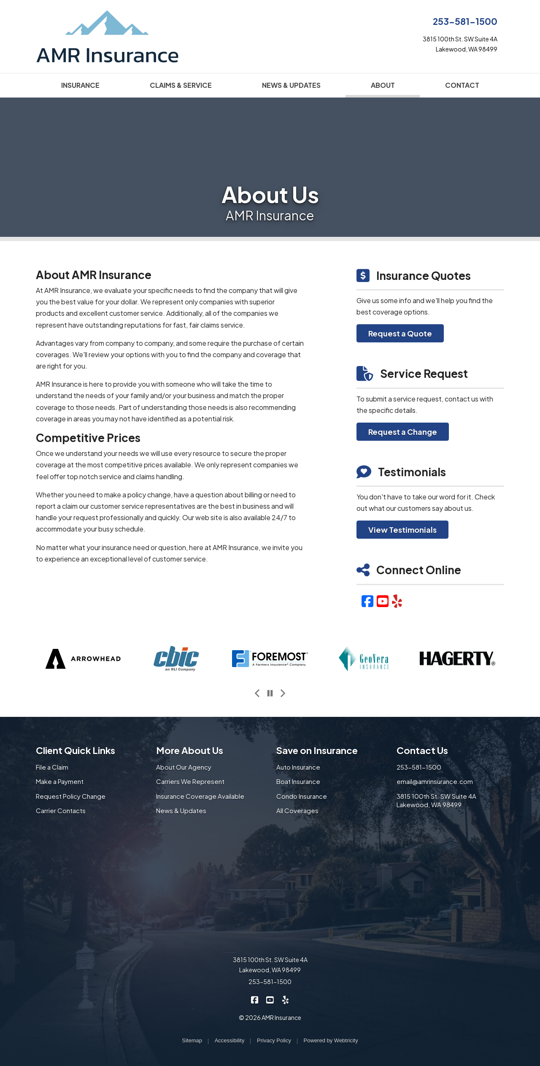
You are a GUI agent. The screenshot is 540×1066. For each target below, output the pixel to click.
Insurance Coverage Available (200, 796)
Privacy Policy (274, 1040)
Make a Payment (60, 781)
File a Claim (52, 767)
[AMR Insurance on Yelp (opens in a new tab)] (285, 999)
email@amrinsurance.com (435, 781)
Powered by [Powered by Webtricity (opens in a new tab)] (331, 1040)
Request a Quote (400, 333)
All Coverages (297, 810)
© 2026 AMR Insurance (270, 1017)
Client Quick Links (75, 750)
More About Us (189, 750)
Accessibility (230, 1040)
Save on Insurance (317, 750)
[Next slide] (282, 693)
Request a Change (402, 432)
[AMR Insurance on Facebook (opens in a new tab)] (255, 999)
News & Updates (181, 810)
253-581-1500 (465, 21)
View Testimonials (402, 529)
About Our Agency (183, 767)
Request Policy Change (70, 796)
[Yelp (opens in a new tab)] (397, 600)
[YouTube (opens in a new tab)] (383, 600)
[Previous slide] (257, 693)
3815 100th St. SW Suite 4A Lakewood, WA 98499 (436, 800)
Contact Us (422, 750)
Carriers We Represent (190, 781)
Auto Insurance (298, 767)
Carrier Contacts (61, 810)
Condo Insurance (301, 796)
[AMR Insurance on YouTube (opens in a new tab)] (270, 999)
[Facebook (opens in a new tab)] (367, 600)
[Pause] (270, 693)
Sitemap (192, 1040)
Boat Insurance (298, 781)
